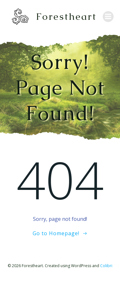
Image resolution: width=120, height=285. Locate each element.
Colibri (106, 265)
